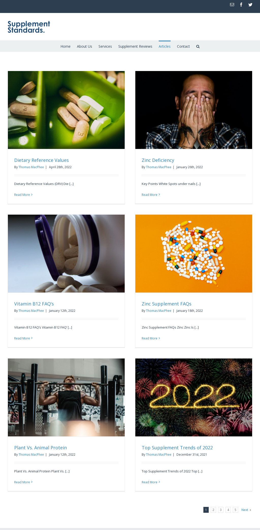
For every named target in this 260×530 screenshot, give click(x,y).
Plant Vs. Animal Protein (40, 447)
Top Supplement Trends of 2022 (177, 447)
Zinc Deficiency (158, 160)
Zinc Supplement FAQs (166, 304)
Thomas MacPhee (31, 167)
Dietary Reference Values (41, 160)
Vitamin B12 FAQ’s (34, 304)
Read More (22, 195)
